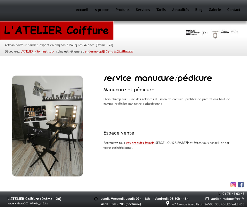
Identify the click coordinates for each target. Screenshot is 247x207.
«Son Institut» (44, 51)
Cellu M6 (111, 51)
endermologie (94, 51)
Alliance (127, 51)
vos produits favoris (140, 143)
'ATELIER (27, 51)
